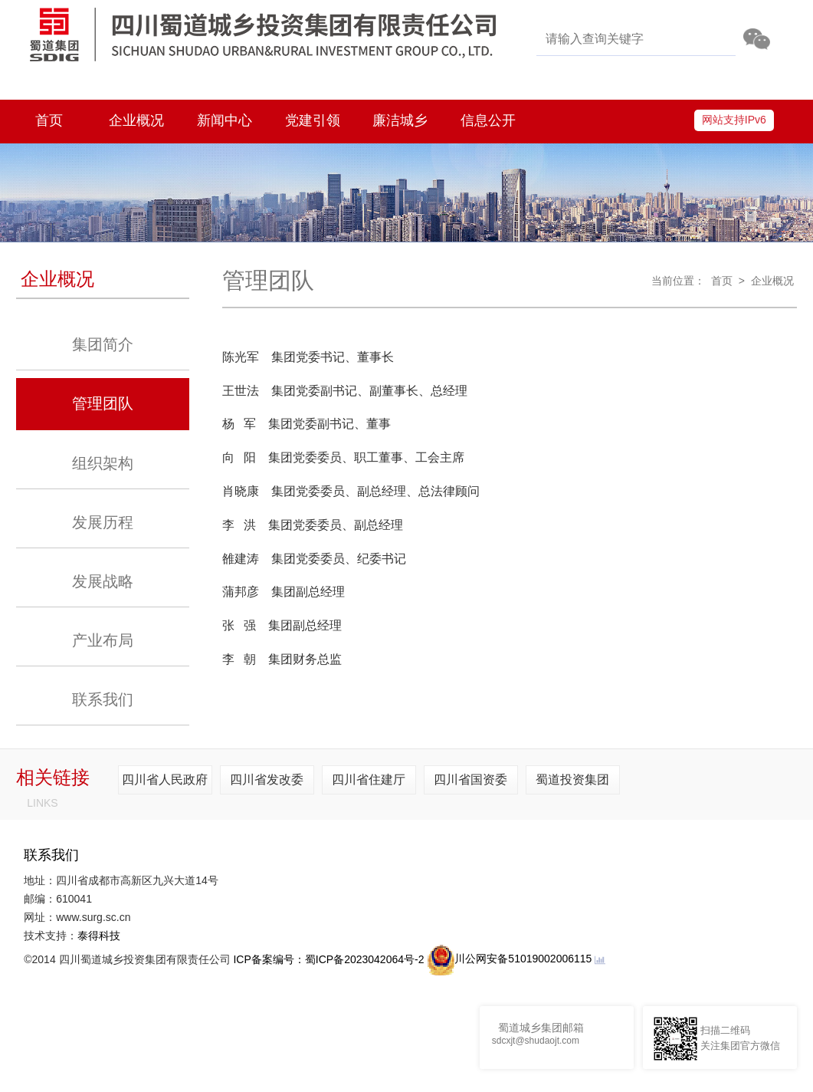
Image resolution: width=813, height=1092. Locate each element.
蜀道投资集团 (572, 779)
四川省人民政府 (165, 779)
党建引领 (312, 120)
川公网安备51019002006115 (509, 958)
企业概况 (136, 120)
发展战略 (102, 581)
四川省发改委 (266, 779)
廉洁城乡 (400, 120)
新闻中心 (224, 120)
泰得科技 (98, 935)
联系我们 (102, 699)
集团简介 (102, 344)
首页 (49, 120)
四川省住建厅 (368, 779)
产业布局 (102, 640)
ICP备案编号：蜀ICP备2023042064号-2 (328, 958)
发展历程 (102, 522)
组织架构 (102, 463)
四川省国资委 (470, 779)
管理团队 (102, 403)
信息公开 (488, 120)
